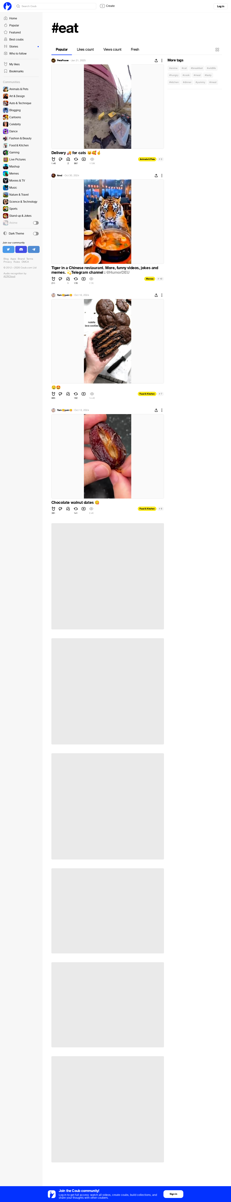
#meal (197, 75)
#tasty (208, 75)
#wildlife (211, 68)
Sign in (173, 1194)
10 (160, 278)
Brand (21, 259)
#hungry (173, 75)
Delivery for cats (76, 152)
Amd (59, 175)
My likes (12, 64)
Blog (6, 259)
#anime (173, 68)
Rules (17, 262)
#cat (184, 68)
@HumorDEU (117, 272)
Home (10, 18)
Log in (220, 6)
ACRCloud (9, 276)
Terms (29, 259)
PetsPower (63, 60)
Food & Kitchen (147, 393)
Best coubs (14, 39)
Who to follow (15, 53)
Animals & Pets (147, 159)
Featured (12, 32)
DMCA (25, 262)
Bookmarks (14, 71)
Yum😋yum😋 (64, 295)
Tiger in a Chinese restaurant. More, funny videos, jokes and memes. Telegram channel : (104, 270)
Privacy (8, 262)
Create (107, 6)
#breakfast (197, 68)
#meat (212, 82)
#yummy (200, 82)
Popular (11, 25)
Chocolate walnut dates (75, 502)
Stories (21, 46)
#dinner (187, 82)
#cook (186, 75)
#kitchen (174, 82)
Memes (149, 278)
